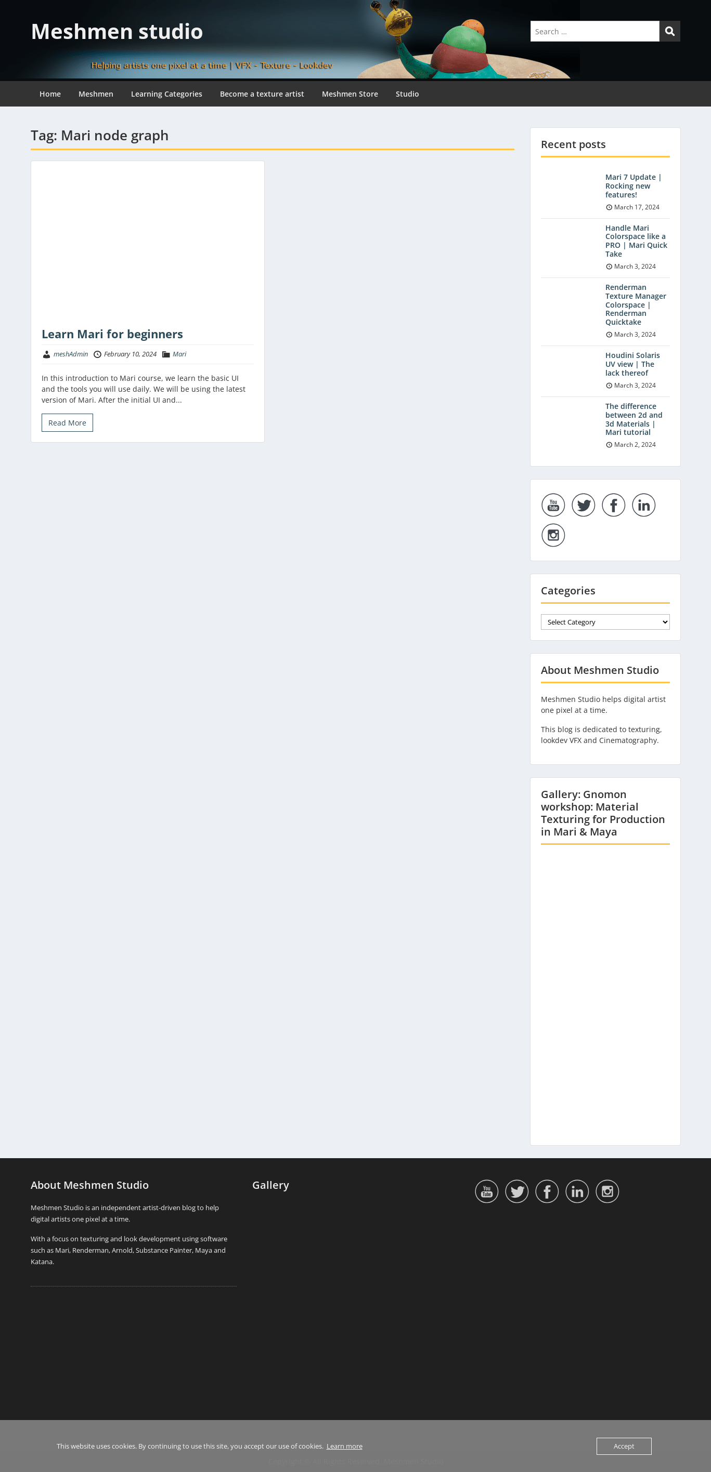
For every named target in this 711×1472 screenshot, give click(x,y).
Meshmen (96, 94)
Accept (624, 1446)
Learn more (345, 1446)
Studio (407, 94)
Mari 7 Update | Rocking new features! (633, 186)
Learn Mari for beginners (112, 333)
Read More (67, 423)
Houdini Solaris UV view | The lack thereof (632, 364)
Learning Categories (166, 94)
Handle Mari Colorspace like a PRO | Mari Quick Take (636, 241)
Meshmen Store (350, 94)
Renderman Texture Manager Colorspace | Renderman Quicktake (635, 304)
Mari (179, 354)
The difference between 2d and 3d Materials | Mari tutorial (634, 419)
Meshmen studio (117, 31)
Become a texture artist (262, 94)
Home (50, 94)
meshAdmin (71, 354)
